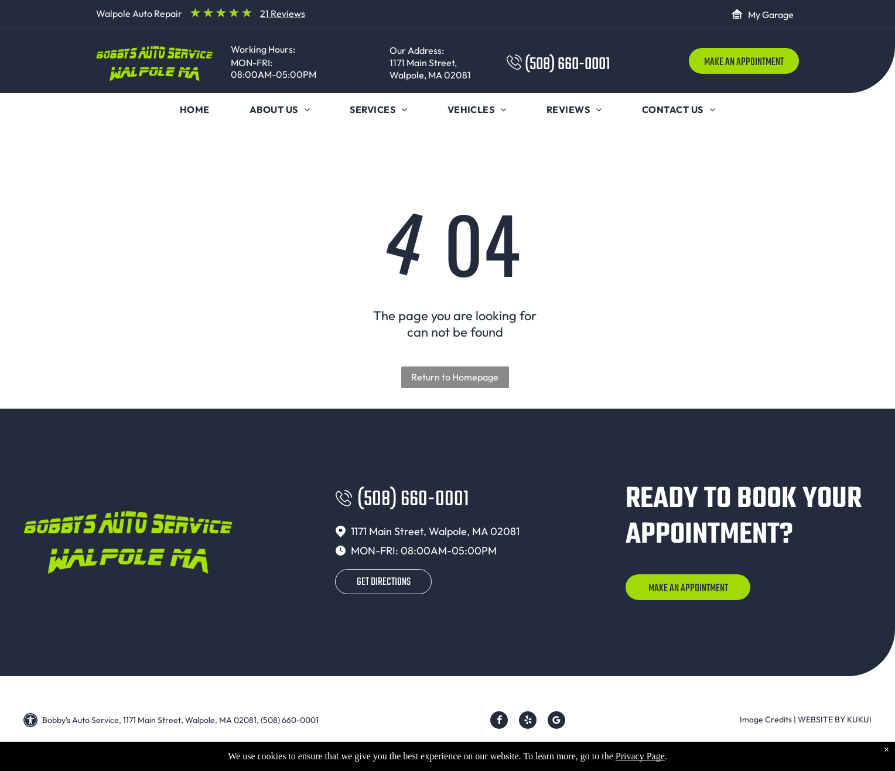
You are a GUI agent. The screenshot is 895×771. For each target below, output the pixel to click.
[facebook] (499, 721)
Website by (821, 719)
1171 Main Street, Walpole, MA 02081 (430, 69)
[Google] (556, 721)
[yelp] (528, 721)
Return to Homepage (454, 377)
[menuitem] (195, 109)
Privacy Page (640, 763)
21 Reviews (282, 13)
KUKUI (859, 719)
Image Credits (766, 719)
